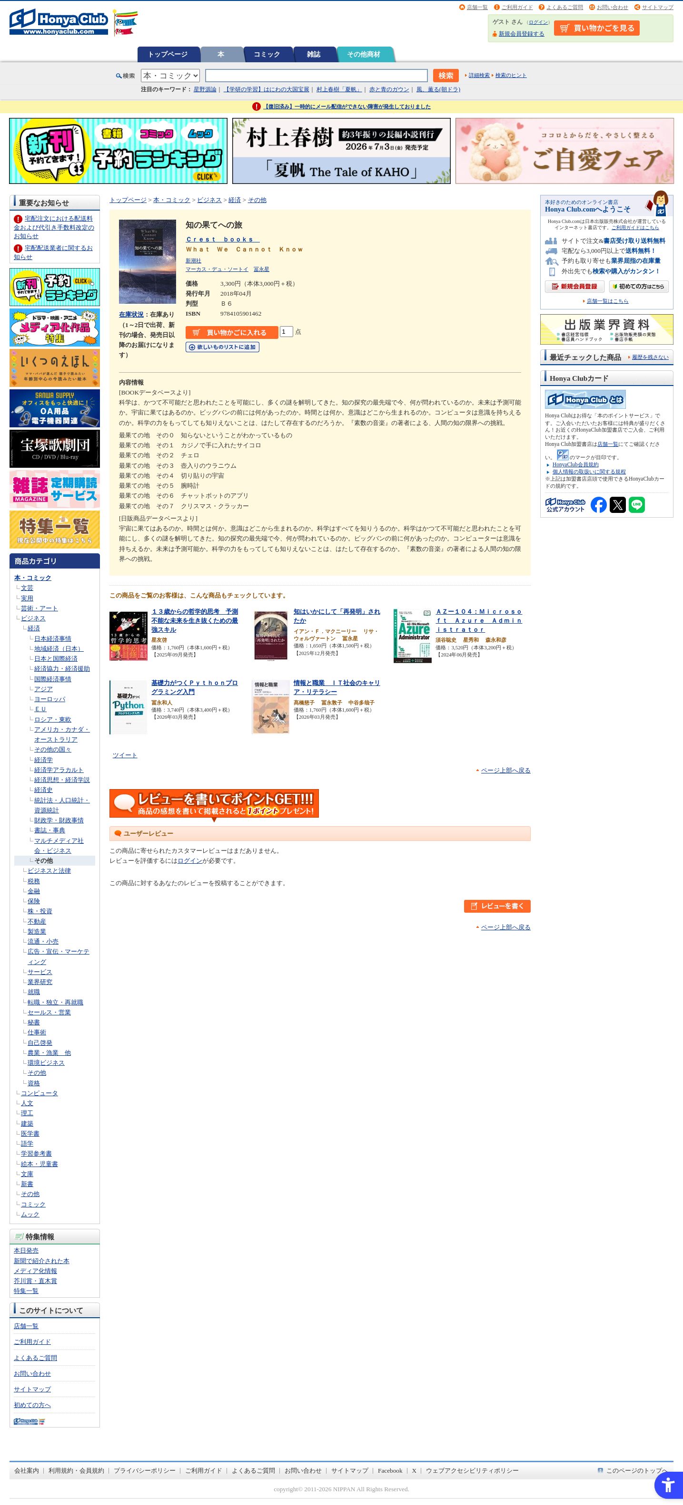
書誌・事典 (49, 830)
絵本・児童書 (39, 1163)
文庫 (27, 1173)
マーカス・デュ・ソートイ (217, 269)
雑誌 (313, 54)
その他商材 (363, 54)
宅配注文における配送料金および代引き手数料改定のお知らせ (54, 227)
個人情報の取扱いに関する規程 (589, 471)
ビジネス (33, 618)
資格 (34, 1083)
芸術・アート (39, 608)
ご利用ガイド (517, 7)
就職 (34, 991)
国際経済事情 (52, 679)
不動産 (37, 921)
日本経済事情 (52, 638)
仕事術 (37, 1032)
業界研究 (40, 981)
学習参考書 (36, 1153)
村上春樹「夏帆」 (339, 89)
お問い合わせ (612, 7)
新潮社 (193, 260)
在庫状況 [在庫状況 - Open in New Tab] (131, 314)
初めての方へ (32, 1405)
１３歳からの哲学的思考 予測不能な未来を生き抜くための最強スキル (194, 620)
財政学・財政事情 (59, 820)
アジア (43, 689)
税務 (34, 881)
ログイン (538, 22)
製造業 (37, 931)
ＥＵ (40, 709)
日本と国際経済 (56, 658)
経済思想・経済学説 (62, 779)
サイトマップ (657, 7)
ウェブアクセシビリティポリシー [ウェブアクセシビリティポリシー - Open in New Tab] (472, 1470)
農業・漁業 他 (49, 1052)
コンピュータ (39, 1093)
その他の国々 (52, 749)
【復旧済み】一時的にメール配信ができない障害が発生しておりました (347, 106)
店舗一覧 (477, 7)
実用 (27, 598)
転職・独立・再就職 (55, 1002)
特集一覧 (26, 1290)
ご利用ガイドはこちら (635, 227)
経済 (34, 628)
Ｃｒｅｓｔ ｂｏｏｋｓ (223, 239)
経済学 (43, 759)
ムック (30, 1214)
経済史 (43, 789)
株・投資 (40, 911)
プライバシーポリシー (145, 1470)
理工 (27, 1113)
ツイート (125, 755)
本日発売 (26, 1250)
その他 (43, 860)
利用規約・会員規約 (76, 1470)
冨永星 (261, 269)
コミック (267, 54)
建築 (27, 1123)
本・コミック (32, 577)
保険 (34, 901)
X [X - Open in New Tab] (414, 1470)
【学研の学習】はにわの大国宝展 (266, 89)
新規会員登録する (521, 33)
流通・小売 (43, 941)
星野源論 (205, 89)
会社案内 (26, 1470)
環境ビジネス (46, 1062)
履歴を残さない (650, 357)
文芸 (27, 587)
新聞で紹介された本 (41, 1260)
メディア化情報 (35, 1270)
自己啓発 (40, 1042)
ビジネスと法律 (49, 870)
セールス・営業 (49, 1012)
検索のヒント (511, 75)
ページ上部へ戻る (506, 770)
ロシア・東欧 (52, 719)
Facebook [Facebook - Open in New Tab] (390, 1470)
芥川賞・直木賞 (35, 1280)
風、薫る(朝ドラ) (438, 89)
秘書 (34, 1022)
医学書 (30, 1133)
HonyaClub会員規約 (576, 464)
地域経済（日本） (59, 648)
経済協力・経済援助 (62, 668)
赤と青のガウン (389, 89)
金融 (34, 891)
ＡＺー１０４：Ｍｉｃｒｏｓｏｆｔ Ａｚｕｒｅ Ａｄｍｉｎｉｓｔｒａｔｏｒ (479, 620)
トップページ (168, 54)
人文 (27, 1103)
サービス (40, 971)
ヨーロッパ (49, 699)
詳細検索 (479, 75)
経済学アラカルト (59, 769)
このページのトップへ (637, 1470)
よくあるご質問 (564, 7)
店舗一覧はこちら (608, 301)
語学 (27, 1143)
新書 (27, 1183)
